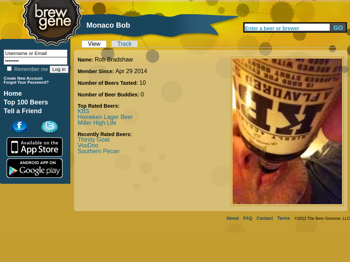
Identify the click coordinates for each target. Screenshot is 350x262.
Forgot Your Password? (26, 82)
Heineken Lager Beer (105, 117)
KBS (83, 111)
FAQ (247, 218)
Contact (265, 218)
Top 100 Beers (26, 102)
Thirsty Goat (93, 139)
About (232, 218)
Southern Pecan (99, 151)
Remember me (27, 69)
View (94, 44)
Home (13, 93)
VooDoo (88, 145)
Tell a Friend (23, 111)
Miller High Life (97, 123)
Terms (283, 218)
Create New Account (23, 78)
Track (124, 44)
